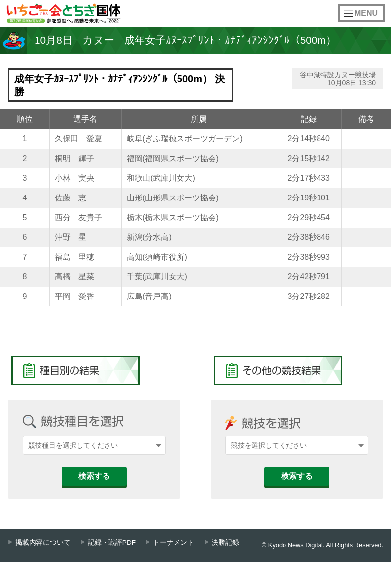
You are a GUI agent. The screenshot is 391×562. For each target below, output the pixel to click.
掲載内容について (43, 542)
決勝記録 (225, 542)
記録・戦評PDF (112, 542)
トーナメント (173, 542)
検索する (94, 476)
